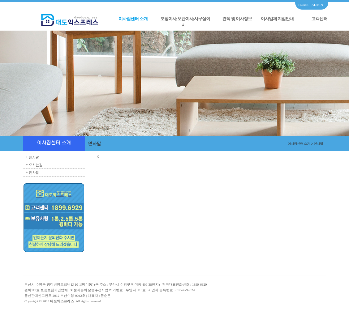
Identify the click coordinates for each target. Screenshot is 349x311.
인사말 (34, 157)
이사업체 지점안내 (277, 18)
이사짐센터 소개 (133, 18)
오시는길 (35, 164)
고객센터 (319, 18)
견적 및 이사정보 (237, 18)
